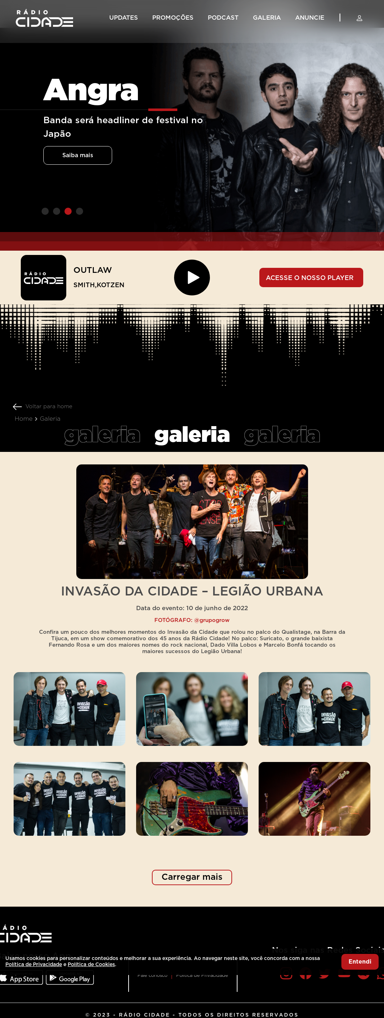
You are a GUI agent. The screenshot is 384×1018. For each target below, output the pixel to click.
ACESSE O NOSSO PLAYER (310, 278)
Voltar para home (48, 406)
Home (24, 419)
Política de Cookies (91, 964)
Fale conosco (152, 975)
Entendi (360, 962)
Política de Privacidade (202, 975)
